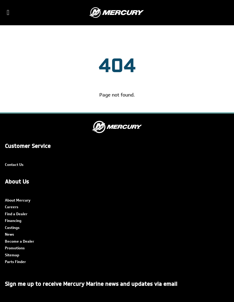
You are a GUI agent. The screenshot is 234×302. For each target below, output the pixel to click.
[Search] (225, 12)
